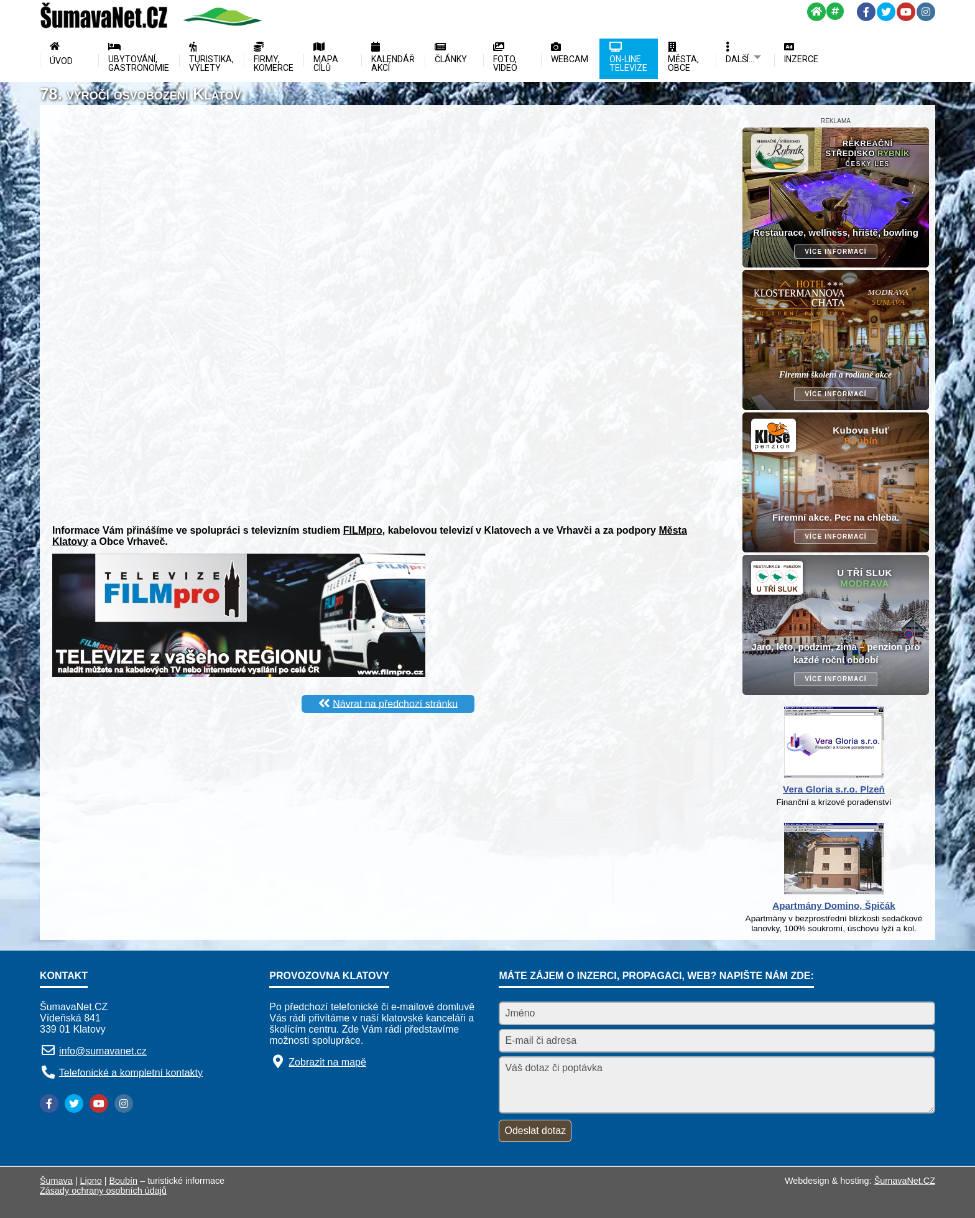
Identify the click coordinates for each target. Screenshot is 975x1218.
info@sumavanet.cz (103, 1051)
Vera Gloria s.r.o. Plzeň (834, 789)
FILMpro (362, 530)
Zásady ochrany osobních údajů (103, 1191)
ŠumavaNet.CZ (904, 1181)
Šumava (56, 1181)
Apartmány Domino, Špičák (833, 905)
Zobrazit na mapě (327, 1062)
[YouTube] (906, 11)
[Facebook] (866, 11)
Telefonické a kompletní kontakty (131, 1072)
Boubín (123, 1181)
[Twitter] (886, 11)
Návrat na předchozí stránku (395, 703)
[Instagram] (926, 11)
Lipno (91, 1181)
